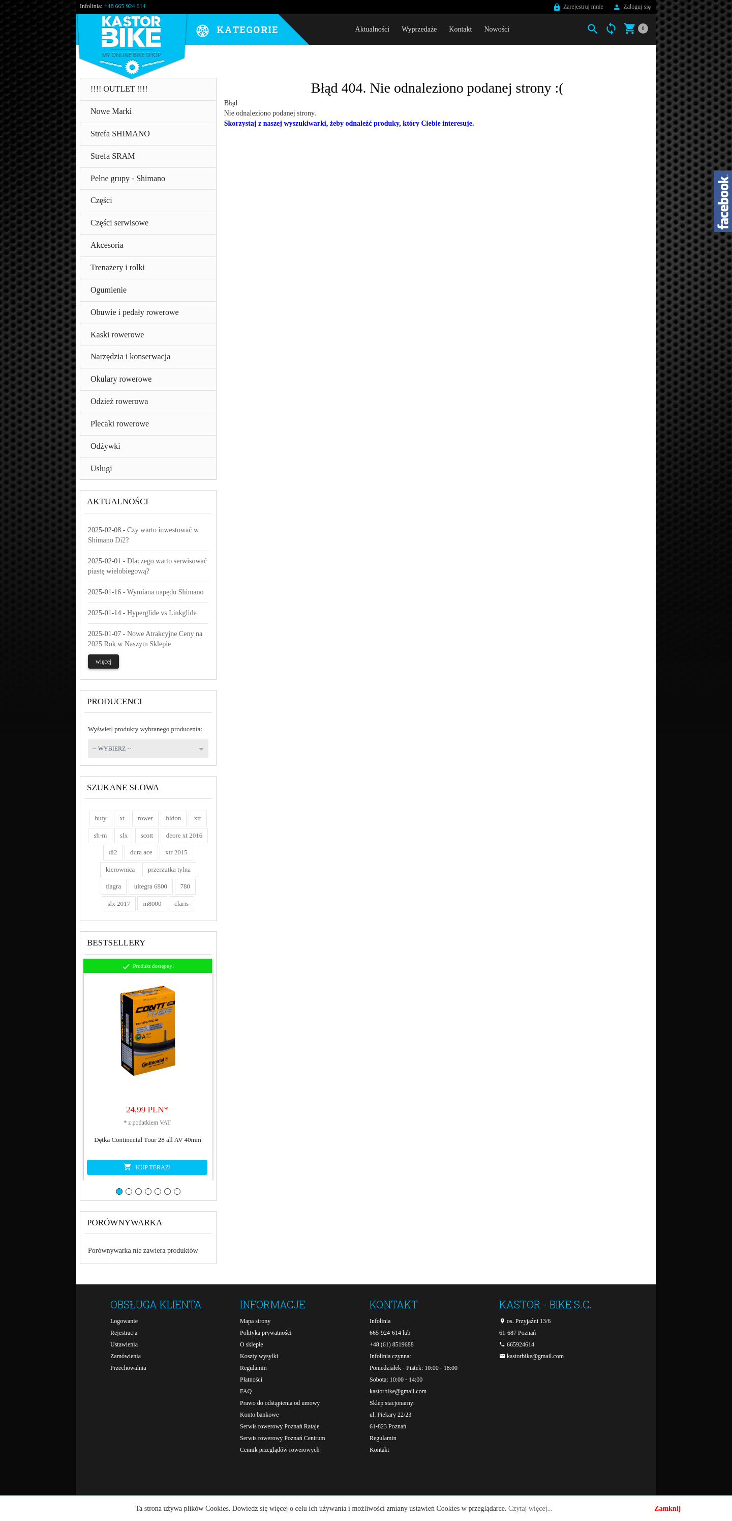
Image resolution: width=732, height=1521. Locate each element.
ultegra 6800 (150, 886)
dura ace (141, 852)
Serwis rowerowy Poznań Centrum (282, 1438)
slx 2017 (118, 903)
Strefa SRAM (112, 156)
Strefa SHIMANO (120, 133)
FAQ (246, 1391)
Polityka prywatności (266, 1332)
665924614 (516, 1344)
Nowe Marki (111, 111)
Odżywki (105, 446)
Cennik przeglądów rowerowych (280, 1449)
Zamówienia (125, 1356)
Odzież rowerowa (119, 401)
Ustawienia (124, 1344)
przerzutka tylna (169, 869)
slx (124, 835)
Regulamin (253, 1367)
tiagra (113, 886)
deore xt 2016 (184, 835)
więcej (103, 661)
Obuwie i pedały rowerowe (134, 312)
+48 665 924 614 (125, 6)
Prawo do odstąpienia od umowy (280, 1403)
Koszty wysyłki (259, 1356)
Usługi (101, 468)
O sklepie (251, 1344)
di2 (113, 852)
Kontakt (460, 29)
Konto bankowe (259, 1414)
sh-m (100, 835)
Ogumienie (108, 289)
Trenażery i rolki (117, 267)
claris (181, 903)
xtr (197, 818)
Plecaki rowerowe (119, 423)
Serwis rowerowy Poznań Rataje (279, 1426)
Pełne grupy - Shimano (127, 178)
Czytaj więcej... (530, 1508)
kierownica (120, 869)
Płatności (251, 1379)
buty (101, 818)
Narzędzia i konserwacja (130, 356)
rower (145, 818)
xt (122, 818)
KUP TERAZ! (147, 1167)
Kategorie (248, 30)
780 (185, 886)
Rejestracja (123, 1332)
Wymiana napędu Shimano (165, 592)
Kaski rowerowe (117, 334)
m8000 (152, 903)
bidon (173, 818)
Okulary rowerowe (120, 379)
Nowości (496, 29)
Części (101, 200)
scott (147, 835)
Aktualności (372, 29)
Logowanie (124, 1321)
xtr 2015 (176, 852)
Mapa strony (255, 1321)
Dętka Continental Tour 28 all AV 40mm (147, 1139)
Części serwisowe (119, 222)
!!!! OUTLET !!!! (119, 88)
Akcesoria (107, 245)
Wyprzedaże (419, 29)
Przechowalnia (128, 1367)
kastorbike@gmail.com (398, 1391)
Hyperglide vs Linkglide (162, 613)
